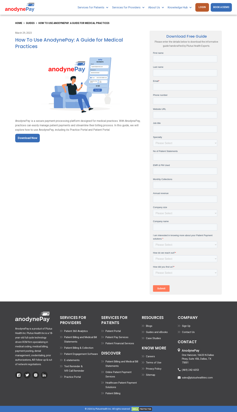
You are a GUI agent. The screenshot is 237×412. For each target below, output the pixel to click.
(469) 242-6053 (190, 369)
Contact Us (188, 332)
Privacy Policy (153, 368)
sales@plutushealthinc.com (197, 377)
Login (202, 7)
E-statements (72, 360)
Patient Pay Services (117, 337)
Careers (150, 356)
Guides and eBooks (157, 332)
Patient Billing (113, 393)
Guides (30, 23)
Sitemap (150, 374)
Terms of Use (153, 362)
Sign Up (186, 325)
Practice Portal (72, 376)
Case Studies (153, 338)
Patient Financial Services (120, 343)
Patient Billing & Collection (78, 347)
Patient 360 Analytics (76, 331)
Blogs (149, 325)
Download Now (27, 138)
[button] (95, 7)
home (18, 23)
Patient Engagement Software (81, 354)
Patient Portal (113, 331)
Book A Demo (221, 7)
